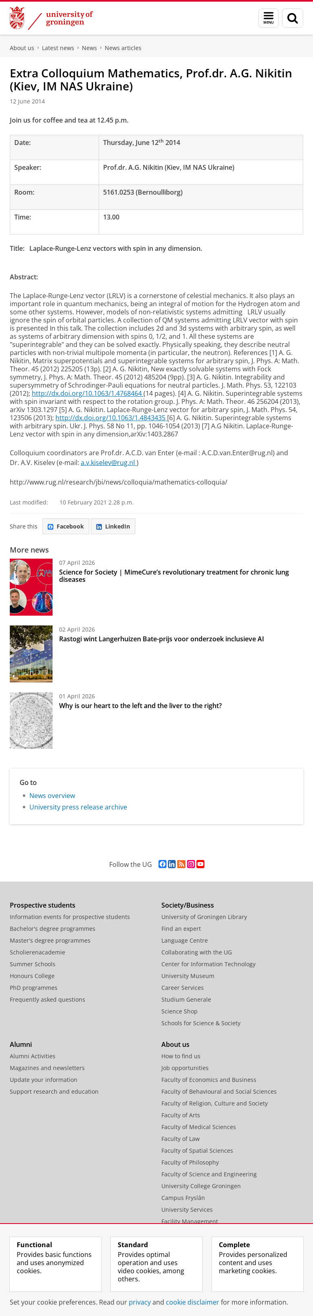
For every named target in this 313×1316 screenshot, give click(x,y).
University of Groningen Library (204, 917)
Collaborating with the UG (196, 952)
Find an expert (181, 928)
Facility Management (189, 1221)
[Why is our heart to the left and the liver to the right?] (31, 720)
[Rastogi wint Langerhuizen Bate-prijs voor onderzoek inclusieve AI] (31, 653)
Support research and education (54, 1091)
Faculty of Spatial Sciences (197, 1150)
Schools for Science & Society (200, 1023)
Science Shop (179, 1011)
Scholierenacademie (37, 952)
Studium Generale (186, 999)
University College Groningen (201, 1186)
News (89, 48)
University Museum (187, 976)
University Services (187, 1209)
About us (22, 48)
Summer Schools (32, 964)
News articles (123, 48)
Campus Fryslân (183, 1198)
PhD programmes (33, 987)
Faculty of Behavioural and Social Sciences (219, 1091)
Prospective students (42, 905)
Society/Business (187, 905)
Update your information (43, 1080)
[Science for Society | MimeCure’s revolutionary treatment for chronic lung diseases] (31, 587)
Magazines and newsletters (47, 1068)
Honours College (32, 976)
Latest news (58, 48)
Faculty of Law (180, 1139)
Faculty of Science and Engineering (209, 1174)
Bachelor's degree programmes (52, 928)
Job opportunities (185, 1068)
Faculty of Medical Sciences (198, 1127)
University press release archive (78, 807)
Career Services (182, 987)
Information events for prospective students (70, 917)
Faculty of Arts (180, 1115)
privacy (140, 1302)
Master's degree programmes (50, 940)
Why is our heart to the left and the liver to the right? (140, 705)
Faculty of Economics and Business (208, 1080)
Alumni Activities (32, 1056)
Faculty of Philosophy (190, 1162)
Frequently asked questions (47, 999)
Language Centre (184, 940)
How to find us (181, 1056)
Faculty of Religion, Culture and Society (214, 1103)
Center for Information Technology (208, 964)
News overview (52, 795)
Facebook (66, 526)
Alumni (21, 1044)
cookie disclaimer (192, 1302)
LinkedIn (113, 526)
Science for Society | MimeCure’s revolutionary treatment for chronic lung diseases (174, 576)
